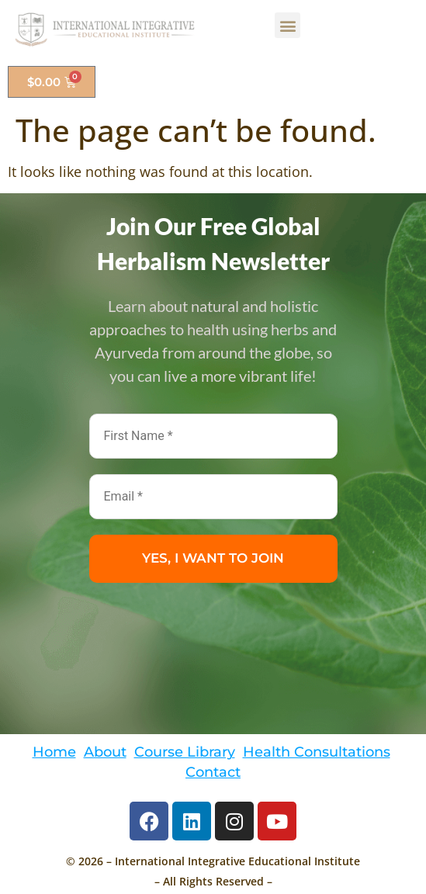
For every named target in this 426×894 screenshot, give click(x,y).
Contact (213, 772)
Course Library (184, 751)
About (105, 751)
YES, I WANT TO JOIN (213, 558)
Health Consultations (316, 751)
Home (54, 751)
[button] (287, 25)
